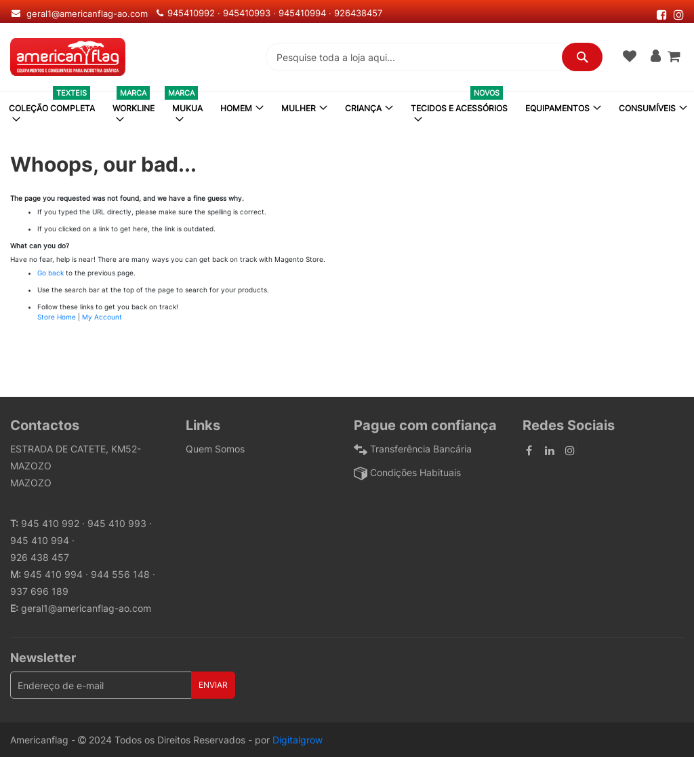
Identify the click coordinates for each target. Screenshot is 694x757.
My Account (102, 317)
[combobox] (434, 57)
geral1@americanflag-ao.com (86, 608)
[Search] (582, 57)
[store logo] (67, 57)
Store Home (56, 317)
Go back (50, 273)
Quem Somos (215, 448)
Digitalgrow (297, 739)
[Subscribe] (213, 685)
